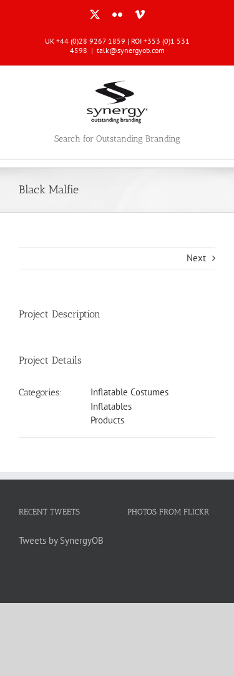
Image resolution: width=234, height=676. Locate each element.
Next (196, 258)
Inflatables (111, 406)
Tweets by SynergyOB (61, 540)
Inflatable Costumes (129, 392)
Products (107, 420)
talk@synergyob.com (131, 50)
